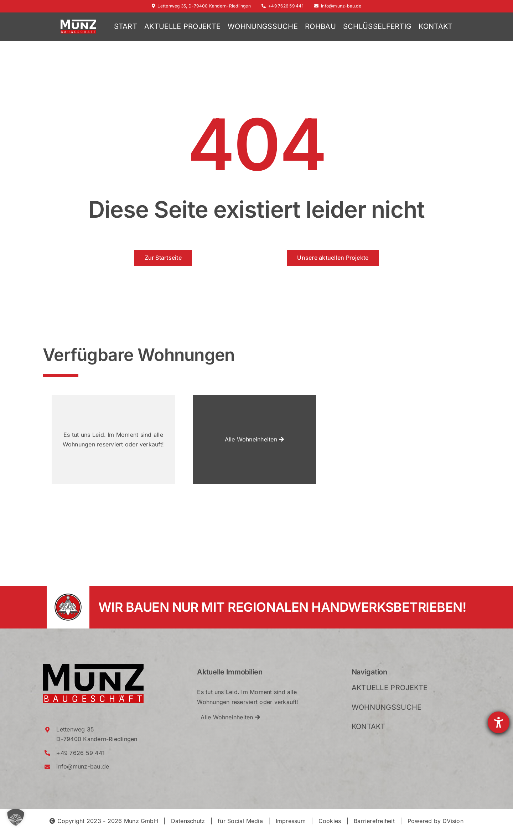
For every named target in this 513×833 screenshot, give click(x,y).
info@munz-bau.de (337, 6)
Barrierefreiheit (374, 820)
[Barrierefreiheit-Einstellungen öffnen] (498, 722)
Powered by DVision (435, 820)
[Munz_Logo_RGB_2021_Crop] (93, 667)
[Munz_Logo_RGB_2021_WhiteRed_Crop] (78, 22)
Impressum (291, 820)
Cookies (329, 820)
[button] (15, 817)
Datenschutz (188, 820)
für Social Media (240, 820)
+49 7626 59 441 (282, 6)
